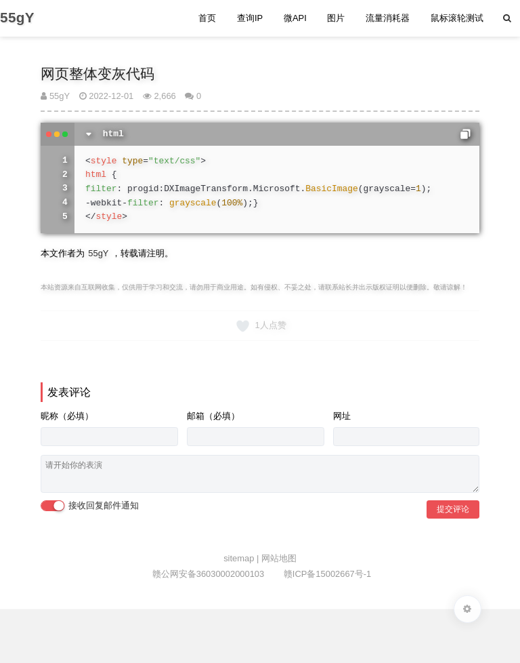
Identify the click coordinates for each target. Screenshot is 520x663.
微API (295, 18)
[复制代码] (465, 134)
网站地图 (279, 558)
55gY (55, 96)
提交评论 (453, 509)
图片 (336, 18)
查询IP (250, 18)
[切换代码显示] (89, 134)
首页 (207, 18)
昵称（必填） (67, 416)
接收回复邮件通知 (90, 506)
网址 (342, 416)
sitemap (240, 558)
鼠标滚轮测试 (457, 18)
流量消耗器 (388, 18)
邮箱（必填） (213, 416)
